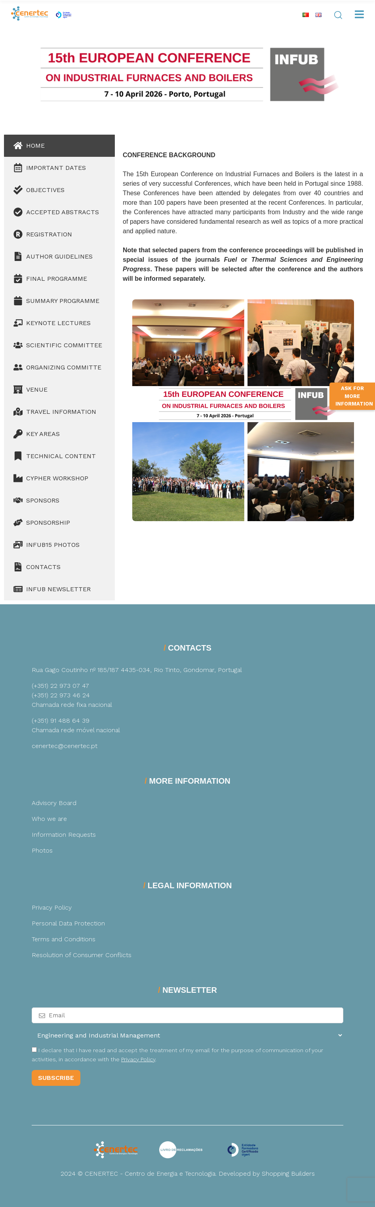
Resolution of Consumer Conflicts (81, 955)
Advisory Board (54, 803)
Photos (42, 850)
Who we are (49, 818)
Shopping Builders (288, 1173)
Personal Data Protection (68, 923)
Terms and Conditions (63, 939)
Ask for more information (354, 399)
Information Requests (64, 834)
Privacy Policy (52, 907)
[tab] (59, 146)
